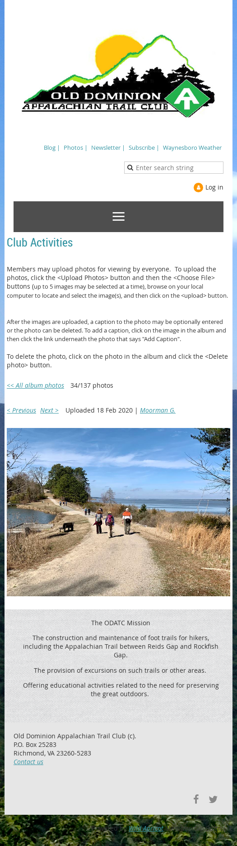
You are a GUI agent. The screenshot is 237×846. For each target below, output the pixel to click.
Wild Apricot (146, 828)
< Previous (21, 410)
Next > (49, 410)
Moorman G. (158, 410)
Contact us (28, 761)
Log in (214, 187)
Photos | (76, 147)
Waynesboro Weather (192, 147)
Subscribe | (144, 147)
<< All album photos (35, 385)
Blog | (52, 147)
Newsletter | (108, 147)
